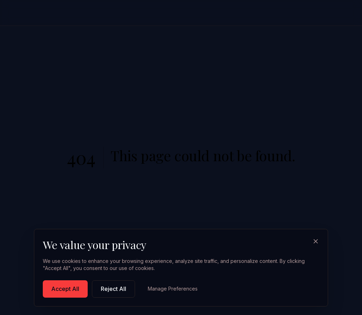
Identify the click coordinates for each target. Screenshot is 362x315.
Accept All (65, 288)
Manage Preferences (173, 289)
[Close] (315, 241)
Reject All (113, 288)
